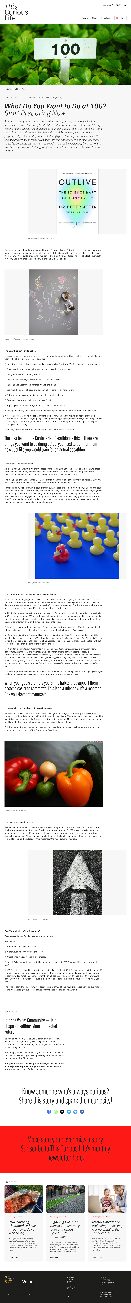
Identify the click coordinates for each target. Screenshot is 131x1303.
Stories (94, 18)
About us (85, 18)
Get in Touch (106, 18)
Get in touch (71, 1283)
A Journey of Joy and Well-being (23, 1227)
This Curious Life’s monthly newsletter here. (78, 1154)
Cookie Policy (71, 1287)
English (120, 18)
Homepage (70, 1277)
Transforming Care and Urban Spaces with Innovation (65, 1229)
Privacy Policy (71, 1289)
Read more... (14, 1257)
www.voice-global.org (107, 1296)
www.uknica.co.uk (105, 1294)
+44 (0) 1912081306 (106, 1292)
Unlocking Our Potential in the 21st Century (107, 1227)
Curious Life (16, 11)
